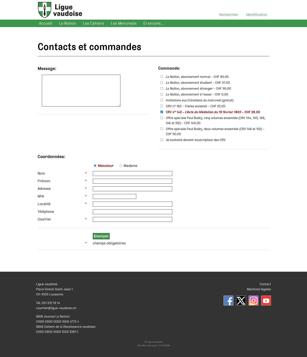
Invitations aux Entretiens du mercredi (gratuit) (200, 100)
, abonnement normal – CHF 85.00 (197, 76)
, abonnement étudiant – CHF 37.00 (198, 82)
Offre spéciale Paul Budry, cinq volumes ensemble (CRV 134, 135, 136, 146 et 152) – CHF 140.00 (215, 120)
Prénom (44, 181)
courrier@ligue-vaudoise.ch (56, 308)
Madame (130, 165)
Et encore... (153, 23)
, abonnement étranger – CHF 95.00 (198, 88)
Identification (256, 14)
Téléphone (46, 211)
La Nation (67, 23)
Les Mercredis (123, 23)
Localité (44, 204)
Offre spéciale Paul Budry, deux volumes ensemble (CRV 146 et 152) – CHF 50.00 (215, 131)
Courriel (44, 219)
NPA (41, 196)
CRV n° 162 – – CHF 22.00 (195, 106)
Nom (41, 173)
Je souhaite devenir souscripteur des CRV (196, 139)
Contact (265, 284)
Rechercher (228, 14)
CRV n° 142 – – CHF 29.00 (213, 112)
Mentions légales (259, 289)
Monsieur (106, 165)
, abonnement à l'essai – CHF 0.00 (197, 94)
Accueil (45, 23)
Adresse (44, 188)
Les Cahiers (93, 23)
